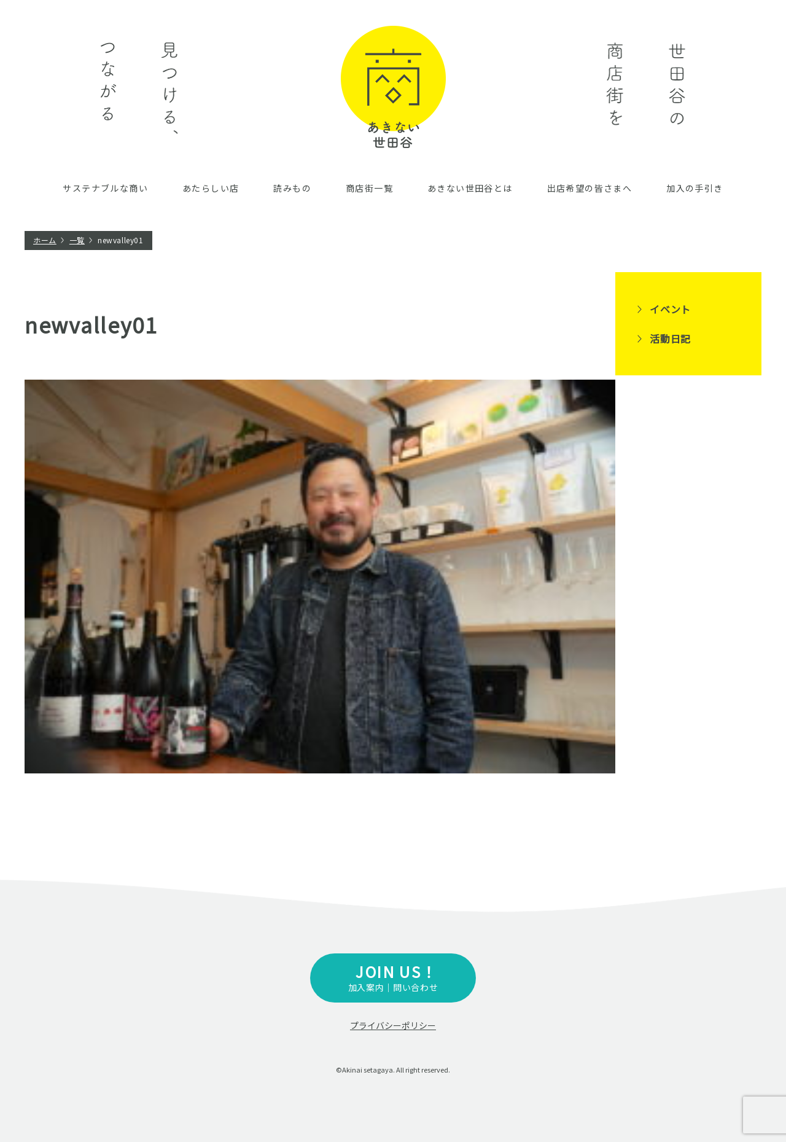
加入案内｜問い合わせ (393, 977)
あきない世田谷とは (470, 188)
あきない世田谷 (393, 87)
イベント (670, 309)
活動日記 (670, 338)
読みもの (292, 188)
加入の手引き (694, 188)
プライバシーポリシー (393, 1025)
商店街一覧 (369, 188)
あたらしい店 (210, 188)
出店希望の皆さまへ (589, 188)
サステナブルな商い (105, 188)
